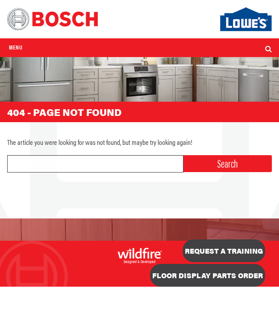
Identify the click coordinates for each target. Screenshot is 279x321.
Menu (15, 47)
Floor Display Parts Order (207, 275)
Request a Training (224, 251)
